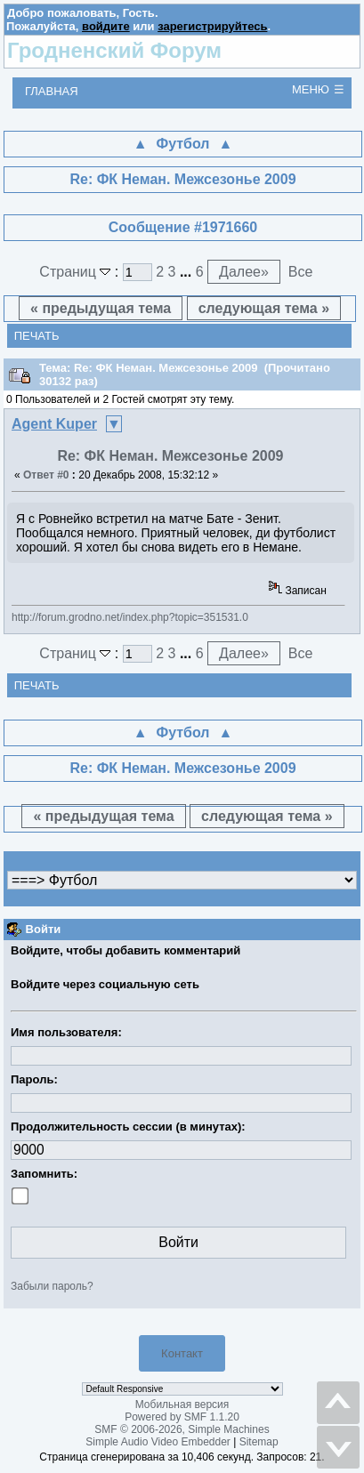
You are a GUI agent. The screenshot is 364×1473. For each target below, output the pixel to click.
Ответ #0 (46, 475)
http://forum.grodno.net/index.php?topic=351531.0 (130, 617)
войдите (106, 26)
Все (300, 271)
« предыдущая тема (100, 308)
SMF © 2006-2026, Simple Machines (181, 1429)
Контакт (182, 1353)
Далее (244, 271)
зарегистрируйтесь (212, 26)
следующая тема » (263, 308)
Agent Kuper (54, 423)
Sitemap (259, 1442)
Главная (51, 91)
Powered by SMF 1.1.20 (182, 1417)
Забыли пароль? (52, 1286)
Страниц (77, 271)
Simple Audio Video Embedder (158, 1442)
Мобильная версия (182, 1404)
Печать (37, 335)
